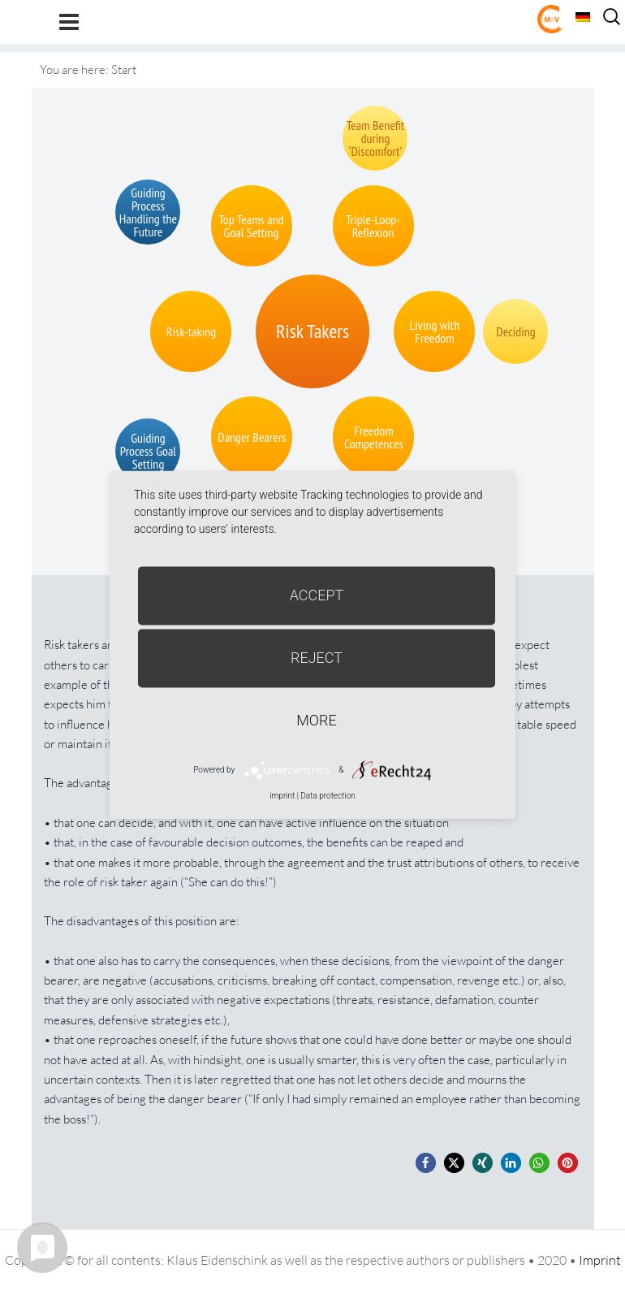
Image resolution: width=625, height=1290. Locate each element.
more (316, 720)
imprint (282, 795)
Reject (317, 657)
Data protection (327, 795)
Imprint (600, 1260)
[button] (426, 1163)
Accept (317, 595)
